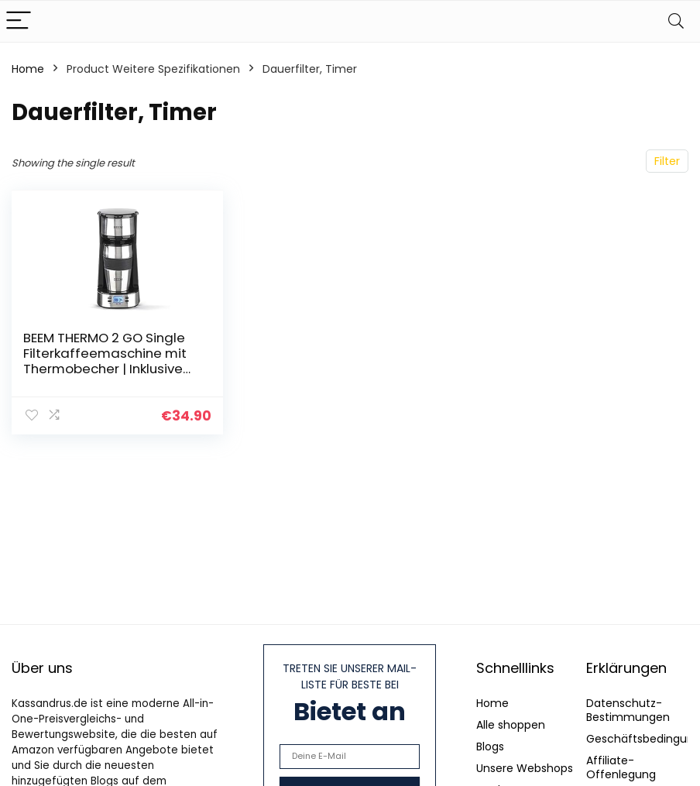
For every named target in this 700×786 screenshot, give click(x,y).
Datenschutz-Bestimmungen (628, 710)
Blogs (490, 746)
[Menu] (18, 21)
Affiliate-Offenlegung (621, 767)
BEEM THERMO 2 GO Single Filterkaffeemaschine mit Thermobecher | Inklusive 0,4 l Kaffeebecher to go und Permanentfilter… (105, 368)
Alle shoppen (510, 725)
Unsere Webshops (524, 768)
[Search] (676, 21)
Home (28, 69)
